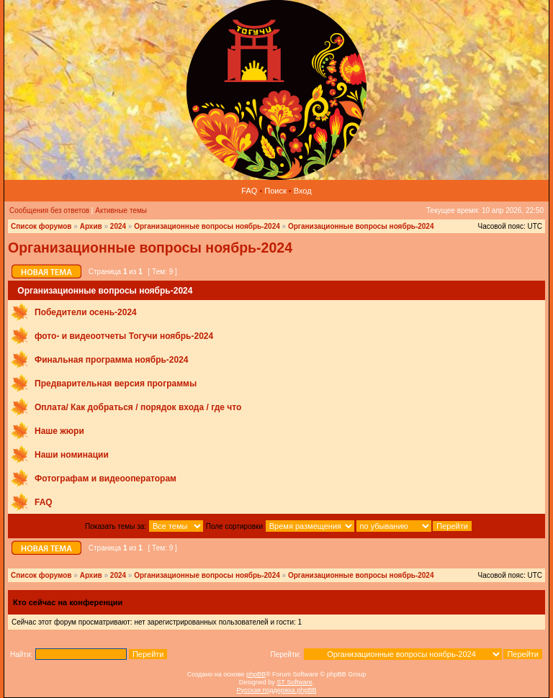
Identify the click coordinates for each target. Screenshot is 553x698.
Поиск (275, 190)
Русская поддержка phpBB (277, 690)
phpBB (256, 674)
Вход (303, 190)
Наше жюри (59, 431)
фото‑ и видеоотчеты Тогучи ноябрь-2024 (124, 336)
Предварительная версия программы (116, 384)
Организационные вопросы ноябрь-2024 (207, 226)
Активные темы (121, 210)
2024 (118, 226)
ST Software (294, 682)
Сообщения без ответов (49, 210)
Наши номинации (72, 455)
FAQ (249, 190)
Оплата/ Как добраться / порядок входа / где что (138, 407)
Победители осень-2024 (86, 312)
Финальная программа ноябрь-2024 (112, 360)
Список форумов (41, 226)
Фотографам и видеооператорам (105, 478)
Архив (91, 226)
